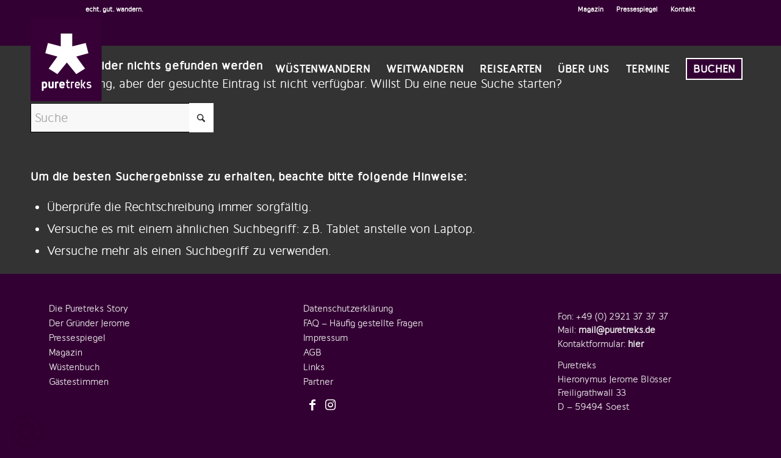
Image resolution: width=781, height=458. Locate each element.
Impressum (325, 337)
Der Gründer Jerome (89, 323)
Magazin (590, 9)
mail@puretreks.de (616, 329)
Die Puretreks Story (88, 308)
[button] (27, 431)
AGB (312, 352)
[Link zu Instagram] (331, 405)
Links (314, 367)
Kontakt (683, 9)
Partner (318, 381)
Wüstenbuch (74, 367)
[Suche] (122, 117)
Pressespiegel (637, 9)
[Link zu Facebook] (312, 405)
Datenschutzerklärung (348, 308)
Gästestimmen (79, 381)
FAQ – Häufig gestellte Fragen (363, 323)
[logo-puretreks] (66, 59)
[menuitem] (591, 9)
